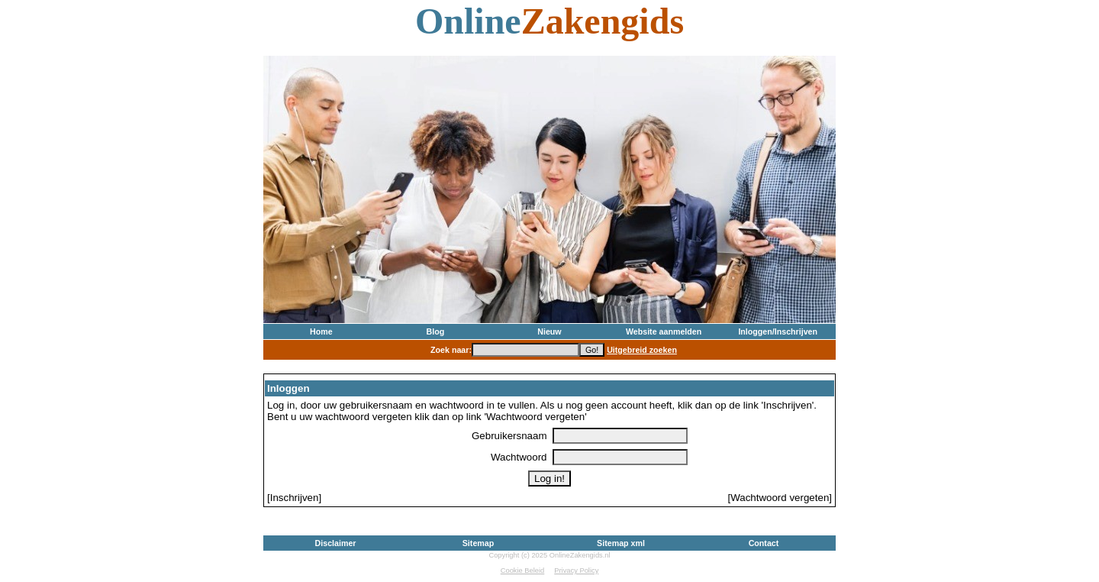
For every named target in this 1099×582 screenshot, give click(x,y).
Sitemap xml (621, 543)
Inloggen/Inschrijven (777, 331)
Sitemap (478, 543)
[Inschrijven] (294, 497)
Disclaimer (335, 543)
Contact (764, 543)
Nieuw (549, 331)
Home (321, 331)
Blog (436, 331)
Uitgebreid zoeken (642, 349)
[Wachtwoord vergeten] (779, 497)
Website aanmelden (663, 331)
